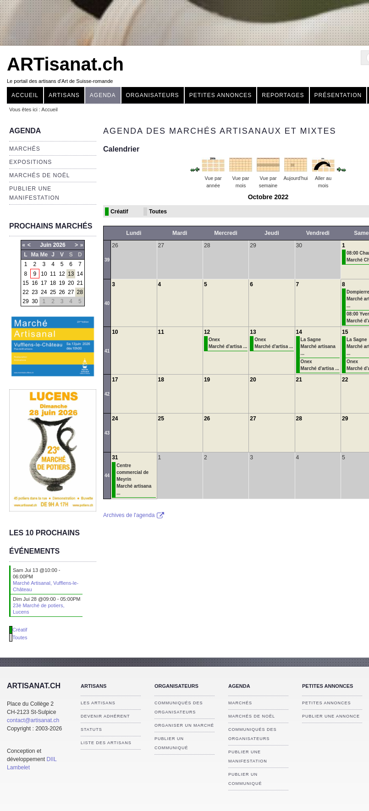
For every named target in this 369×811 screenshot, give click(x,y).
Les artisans (98, 703)
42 (107, 394)
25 (53, 292)
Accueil (25, 95)
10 (44, 274)
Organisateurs (152, 95)
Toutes (19, 637)
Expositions (30, 162)
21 (80, 283)
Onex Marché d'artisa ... (228, 343)
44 (107, 475)
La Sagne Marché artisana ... (318, 346)
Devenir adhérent (105, 716)
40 (107, 303)
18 (53, 283)
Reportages (283, 95)
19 (62, 283)
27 (71, 292)
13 (71, 274)
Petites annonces (220, 95)
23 (35, 292)
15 (25, 283)
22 (25, 292)
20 (71, 283)
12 (62, 274)
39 (107, 259)
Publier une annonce (331, 716)
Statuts (91, 729)
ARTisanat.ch (65, 64)
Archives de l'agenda (133, 515)
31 (115, 457)
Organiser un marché (184, 725)
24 (44, 292)
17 (44, 283)
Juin (45, 245)
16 (35, 283)
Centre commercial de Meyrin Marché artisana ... (133, 479)
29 (25, 301)
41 (107, 351)
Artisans (64, 95)
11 (53, 274)
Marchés (24, 149)
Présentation (338, 95)
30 (35, 301)
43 (107, 432)
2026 (59, 245)
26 (62, 292)
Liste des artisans (106, 742)
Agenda (103, 95)
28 (80, 292)
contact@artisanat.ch (33, 720)
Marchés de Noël (39, 175)
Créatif (19, 629)
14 (80, 274)
